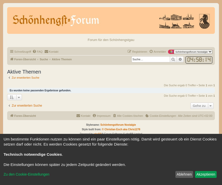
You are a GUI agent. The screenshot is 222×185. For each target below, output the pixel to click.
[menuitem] (37, 52)
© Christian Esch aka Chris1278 (121, 129)
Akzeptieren (205, 174)
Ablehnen (184, 174)
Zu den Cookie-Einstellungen (26, 174)
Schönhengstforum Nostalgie (118, 124)
